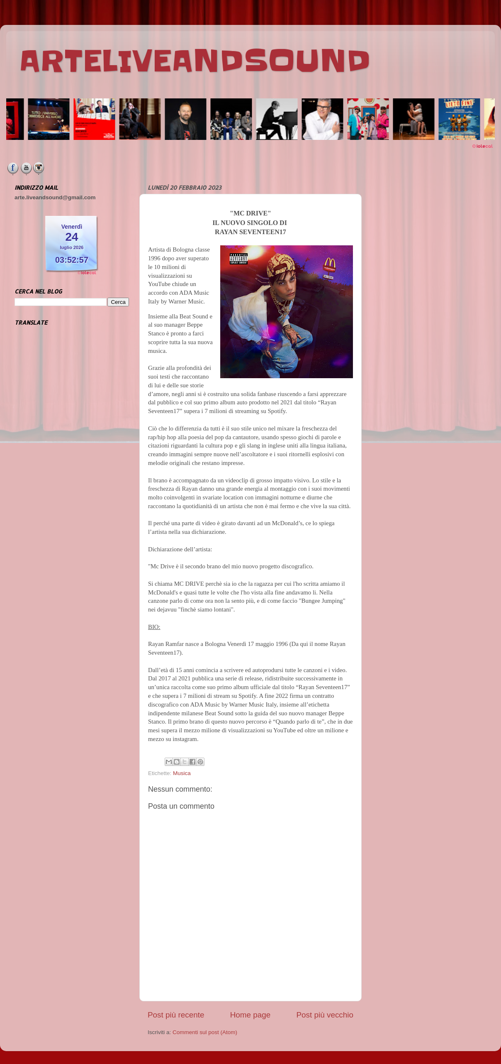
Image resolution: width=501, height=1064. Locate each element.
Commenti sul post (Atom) (205, 1032)
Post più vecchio (324, 1014)
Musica (182, 773)
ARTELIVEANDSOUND (195, 61)
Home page (250, 1014)
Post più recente (176, 1014)
